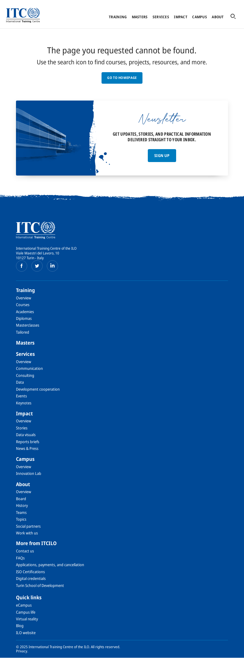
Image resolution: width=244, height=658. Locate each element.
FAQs (20, 558)
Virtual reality (27, 618)
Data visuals (26, 434)
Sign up (161, 155)
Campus (199, 16)
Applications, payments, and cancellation (50, 564)
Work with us (27, 533)
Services (161, 16)
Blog (20, 625)
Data (20, 382)
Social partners (28, 526)
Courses (22, 304)
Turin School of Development (40, 585)
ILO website (26, 632)
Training (118, 16)
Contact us (25, 551)
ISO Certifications (30, 571)
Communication (29, 368)
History (22, 505)
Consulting (25, 375)
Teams (21, 512)
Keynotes (23, 403)
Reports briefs (27, 441)
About (218, 16)
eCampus (24, 605)
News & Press (27, 448)
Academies (25, 311)
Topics (21, 519)
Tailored (22, 332)
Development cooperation (38, 389)
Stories (21, 428)
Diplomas (24, 318)
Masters (140, 16)
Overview (23, 297)
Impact (180, 16)
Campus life (25, 612)
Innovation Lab (28, 473)
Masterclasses (27, 325)
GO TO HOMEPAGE (122, 77)
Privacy (21, 651)
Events (21, 396)
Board (21, 498)
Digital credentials (31, 578)
